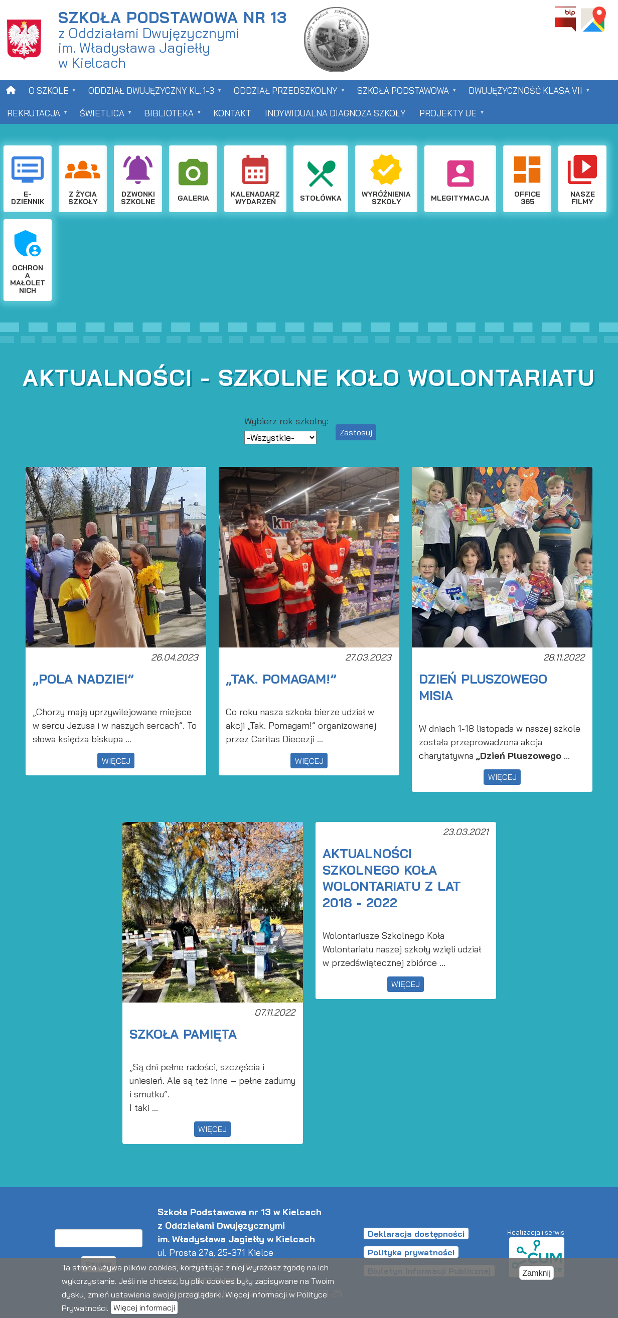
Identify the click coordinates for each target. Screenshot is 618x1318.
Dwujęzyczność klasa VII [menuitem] (526, 93)
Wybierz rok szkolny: (286, 421)
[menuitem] (11, 90)
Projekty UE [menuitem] (449, 116)
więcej (116, 761)
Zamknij (536, 1274)
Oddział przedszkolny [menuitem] (286, 93)
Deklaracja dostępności (416, 1234)
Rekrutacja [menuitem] (34, 116)
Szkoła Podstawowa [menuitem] (403, 93)
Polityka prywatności (411, 1252)
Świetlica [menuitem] (103, 116)
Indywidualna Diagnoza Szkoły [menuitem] (335, 113)
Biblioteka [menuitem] (169, 116)
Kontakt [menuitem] (232, 113)
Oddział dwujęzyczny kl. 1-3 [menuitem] (152, 93)
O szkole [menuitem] (49, 93)
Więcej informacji (144, 1309)
